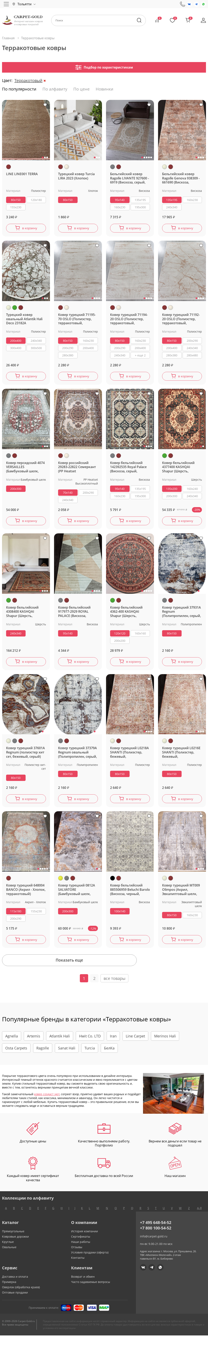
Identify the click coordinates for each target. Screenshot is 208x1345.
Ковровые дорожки (15, 1246)
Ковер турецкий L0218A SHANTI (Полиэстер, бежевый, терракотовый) (129, 756)
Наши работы (80, 1251)
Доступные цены (33, 1142)
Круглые (8, 1251)
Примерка (9, 1291)
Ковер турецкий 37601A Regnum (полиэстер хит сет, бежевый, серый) (25, 756)
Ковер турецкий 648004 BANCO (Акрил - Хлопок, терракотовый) (26, 894)
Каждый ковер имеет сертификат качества (33, 1179)
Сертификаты (80, 1246)
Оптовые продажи (15, 1302)
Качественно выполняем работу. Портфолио (104, 1144)
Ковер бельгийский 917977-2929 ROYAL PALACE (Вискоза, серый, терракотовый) (76, 614)
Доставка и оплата (15, 1286)
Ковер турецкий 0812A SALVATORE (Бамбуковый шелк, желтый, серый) (76, 894)
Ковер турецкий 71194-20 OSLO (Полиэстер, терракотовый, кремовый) (129, 320)
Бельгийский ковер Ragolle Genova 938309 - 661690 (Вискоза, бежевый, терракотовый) (181, 178)
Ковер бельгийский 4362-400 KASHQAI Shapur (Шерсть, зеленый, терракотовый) (126, 614)
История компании (84, 1241)
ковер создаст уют (47, 1103)
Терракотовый (28, 80)
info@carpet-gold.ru (153, 1246)
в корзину (30, 228)
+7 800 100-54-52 (155, 1237)
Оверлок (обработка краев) (21, 1297)
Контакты (77, 1267)
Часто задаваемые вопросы (90, 1291)
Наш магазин (175, 1177)
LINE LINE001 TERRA (22, 174)
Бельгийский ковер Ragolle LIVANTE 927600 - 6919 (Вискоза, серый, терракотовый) (129, 178)
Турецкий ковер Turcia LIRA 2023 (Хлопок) (76, 176)
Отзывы (76, 1257)
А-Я (199, 1217)
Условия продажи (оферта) (89, 1262)
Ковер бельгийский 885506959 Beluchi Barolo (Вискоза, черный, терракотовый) (130, 894)
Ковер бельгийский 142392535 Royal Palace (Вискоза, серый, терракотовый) (128, 469)
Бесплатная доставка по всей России (104, 1177)
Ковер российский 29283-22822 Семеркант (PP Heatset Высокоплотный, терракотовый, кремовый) (77, 469)
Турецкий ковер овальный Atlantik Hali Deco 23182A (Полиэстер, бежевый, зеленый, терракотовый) (24, 320)
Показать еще (104, 969)
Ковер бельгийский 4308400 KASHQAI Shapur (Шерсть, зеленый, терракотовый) (22, 614)
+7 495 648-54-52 (155, 1232)
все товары (114, 987)
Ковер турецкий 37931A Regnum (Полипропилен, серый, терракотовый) (181, 614)
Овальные (9, 1257)
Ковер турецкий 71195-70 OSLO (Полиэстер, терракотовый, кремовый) (77, 320)
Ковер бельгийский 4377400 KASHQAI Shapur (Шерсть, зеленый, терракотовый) (178, 469)
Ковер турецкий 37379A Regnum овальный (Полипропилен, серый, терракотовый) (77, 756)
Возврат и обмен (83, 1286)
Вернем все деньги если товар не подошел (175, 1144)
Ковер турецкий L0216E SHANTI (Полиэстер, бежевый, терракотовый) (181, 756)
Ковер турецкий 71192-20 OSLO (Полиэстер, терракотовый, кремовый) (181, 320)
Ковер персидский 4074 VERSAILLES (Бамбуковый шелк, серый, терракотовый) (25, 469)
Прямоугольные (13, 1241)
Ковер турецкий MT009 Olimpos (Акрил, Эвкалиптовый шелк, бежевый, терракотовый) (181, 894)
